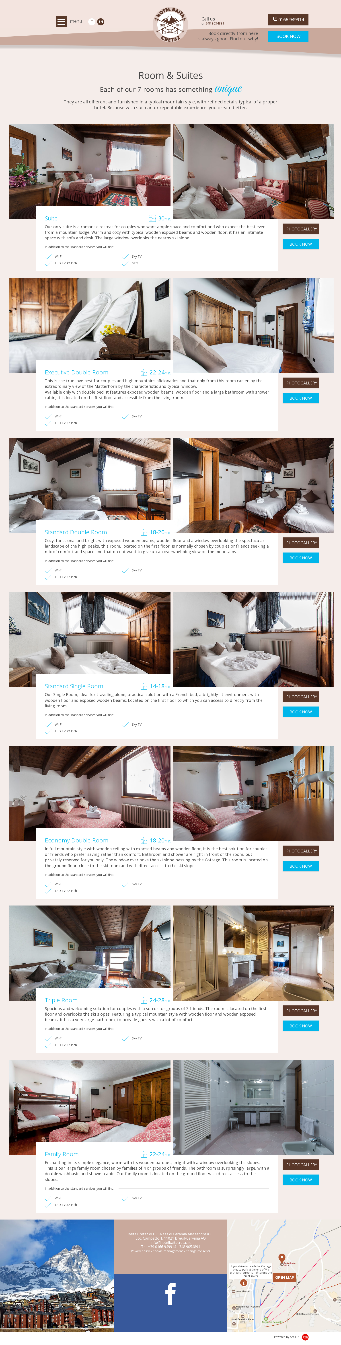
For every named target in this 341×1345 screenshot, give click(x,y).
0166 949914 (288, 19)
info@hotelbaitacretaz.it (170, 1242)
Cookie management (168, 1251)
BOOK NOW (301, 244)
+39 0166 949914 (162, 1246)
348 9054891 (214, 23)
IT (92, 21)
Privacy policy (140, 1251)
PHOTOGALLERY (301, 229)
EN (101, 21)
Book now (288, 36)
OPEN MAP (284, 1277)
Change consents (198, 1251)
